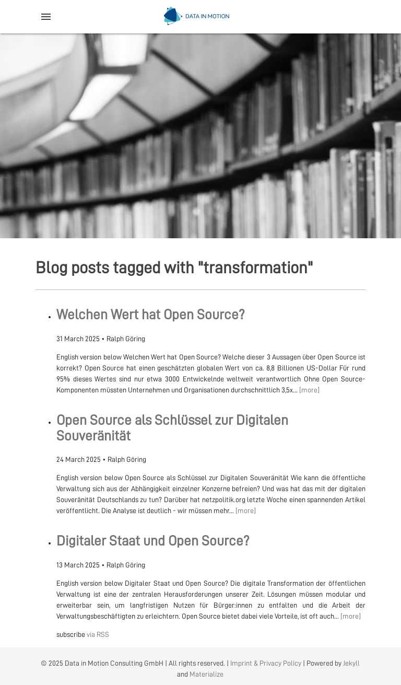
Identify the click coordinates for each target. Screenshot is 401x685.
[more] (309, 389)
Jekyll (351, 663)
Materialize (206, 674)
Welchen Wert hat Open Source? (150, 315)
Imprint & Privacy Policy (265, 663)
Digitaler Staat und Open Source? (153, 541)
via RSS (98, 634)
